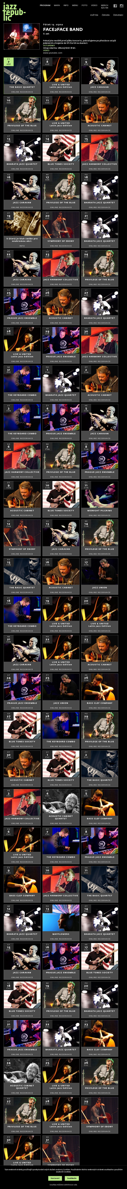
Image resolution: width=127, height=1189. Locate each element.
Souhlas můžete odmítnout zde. (63, 1185)
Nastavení (55, 1178)
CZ (102, 8)
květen (94, 15)
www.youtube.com (53, 53)
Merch (104, 5)
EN (107, 8)
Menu (75, 5)
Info (66, 5)
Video (94, 5)
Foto (84, 5)
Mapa (57, 5)
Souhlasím (71, 1178)
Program (45, 5)
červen (105, 15)
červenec (118, 15)
